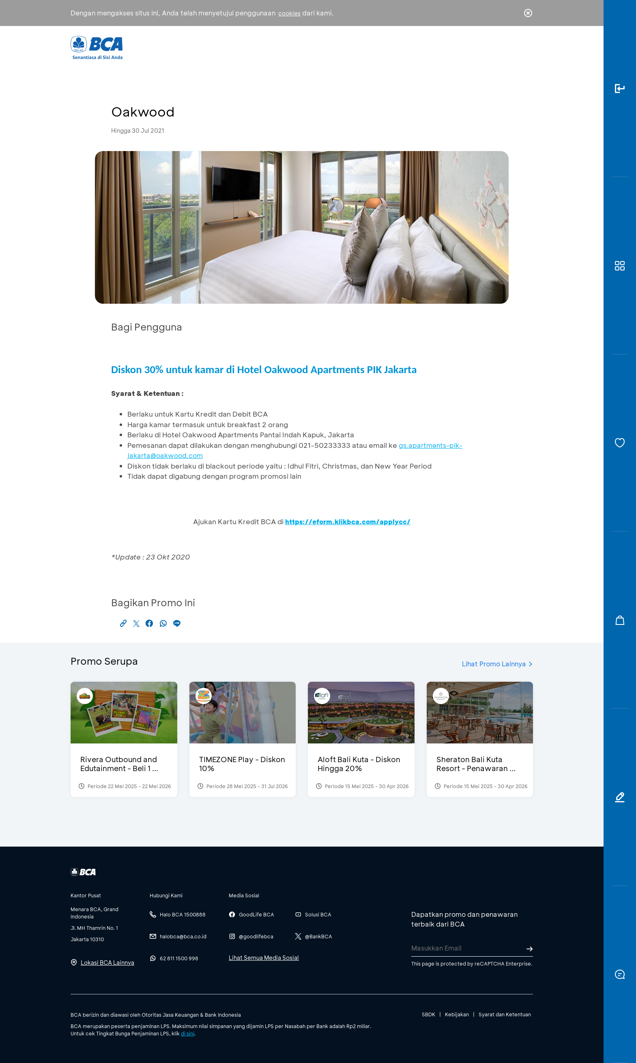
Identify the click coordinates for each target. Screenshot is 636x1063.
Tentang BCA (352, 47)
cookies (289, 13)
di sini (187, 1033)
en (525, 47)
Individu (250, 47)
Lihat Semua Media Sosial (264, 957)
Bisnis (297, 47)
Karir (406, 47)
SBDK (428, 1014)
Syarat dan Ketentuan (505, 1014)
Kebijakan (457, 1014)
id (511, 47)
